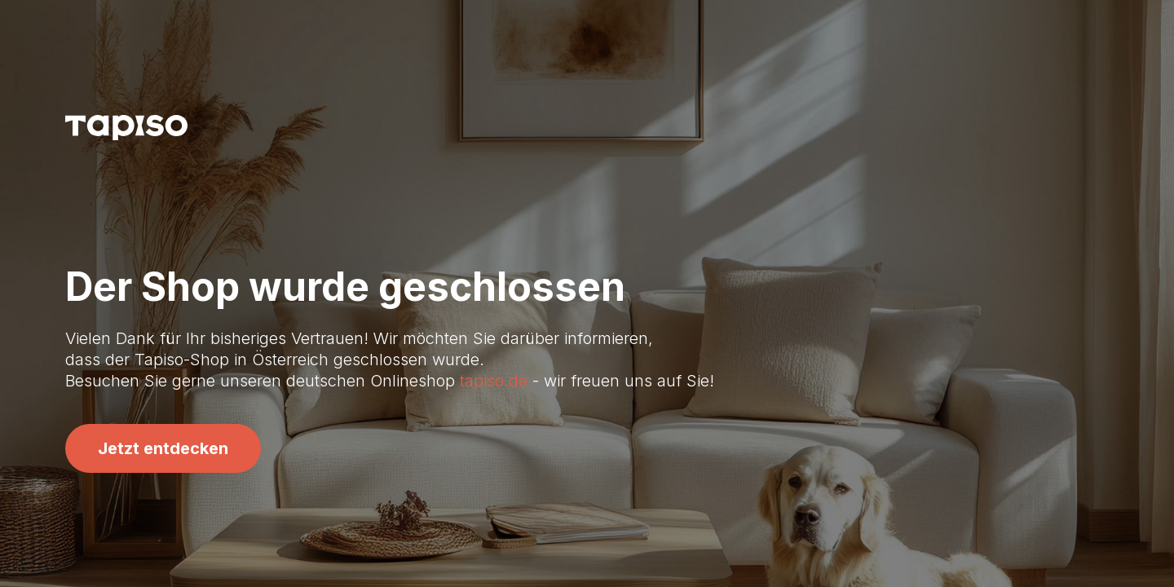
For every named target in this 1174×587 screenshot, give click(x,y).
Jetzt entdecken (163, 448)
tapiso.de (493, 381)
